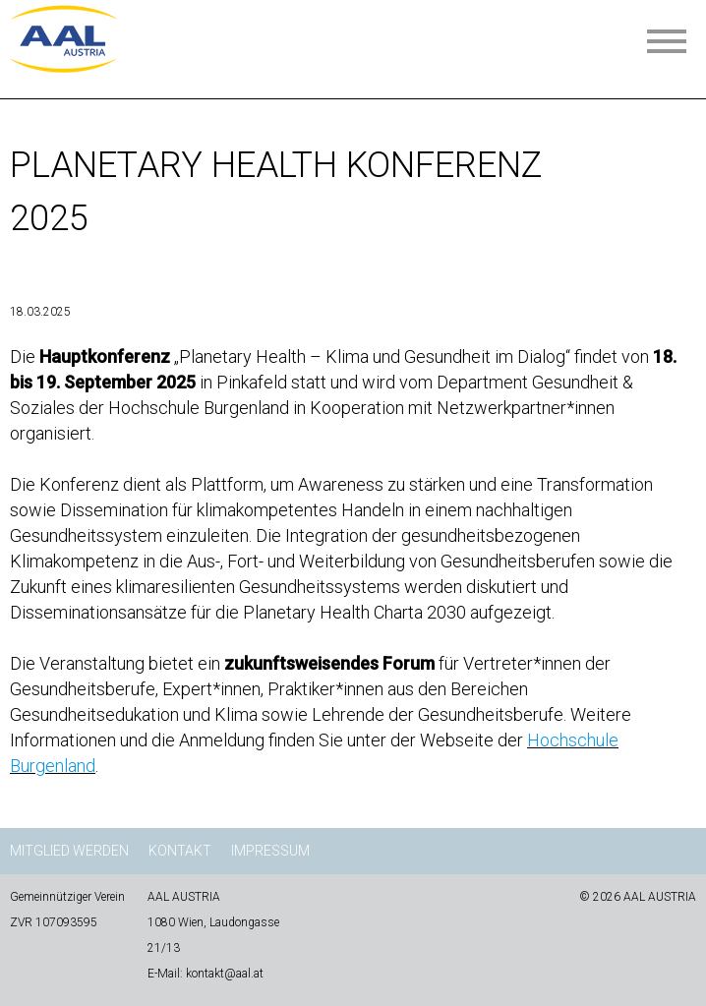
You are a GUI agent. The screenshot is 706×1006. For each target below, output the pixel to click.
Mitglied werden (69, 850)
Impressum (270, 850)
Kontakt (179, 850)
